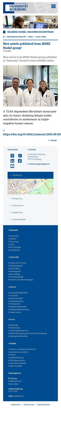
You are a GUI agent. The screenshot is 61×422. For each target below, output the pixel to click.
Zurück (53, 140)
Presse (11, 355)
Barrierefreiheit (43, 404)
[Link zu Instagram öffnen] (11, 155)
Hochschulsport (15, 298)
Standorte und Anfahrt (18, 352)
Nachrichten (14, 268)
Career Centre (14, 312)
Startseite (13, 230)
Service (12, 287)
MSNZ (30, 37)
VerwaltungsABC (16, 277)
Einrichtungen (14, 247)
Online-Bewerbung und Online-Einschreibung (27, 333)
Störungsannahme (16, 360)
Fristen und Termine (17, 263)
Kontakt (32, 150)
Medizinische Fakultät (16, 37)
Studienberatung (15, 301)
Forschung (13, 241)
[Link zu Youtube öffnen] (11, 166)
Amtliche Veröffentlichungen (20, 280)
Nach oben (13, 384)
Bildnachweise (15, 381)
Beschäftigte (14, 274)
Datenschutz (29, 404)
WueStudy (13, 325)
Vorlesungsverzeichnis (18, 330)
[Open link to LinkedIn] (11, 161)
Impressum (16, 404)
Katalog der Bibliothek (18, 336)
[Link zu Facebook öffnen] (18, 161)
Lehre (11, 244)
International (14, 250)
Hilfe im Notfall (15, 366)
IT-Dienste (13, 295)
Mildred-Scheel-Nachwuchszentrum (30, 32)
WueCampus (14, 328)
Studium (12, 239)
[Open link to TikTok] (18, 155)
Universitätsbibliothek (18, 293)
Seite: (10, 396)
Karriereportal (14, 271)
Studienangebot (15, 266)
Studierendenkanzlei (17, 307)
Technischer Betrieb (17, 363)
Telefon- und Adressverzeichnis (22, 349)
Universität (13, 236)
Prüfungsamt (14, 304)
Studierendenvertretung (18, 309)
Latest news (40, 37)
